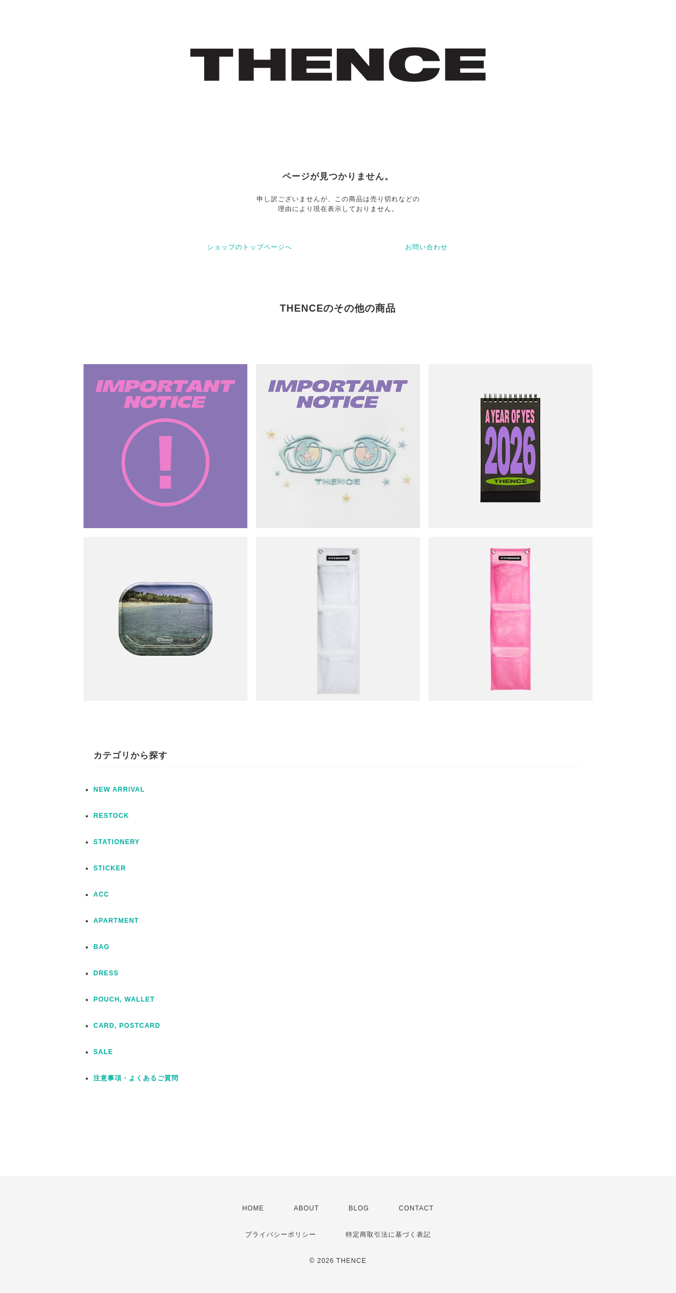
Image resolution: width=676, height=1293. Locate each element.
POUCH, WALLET (124, 999)
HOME (253, 1208)
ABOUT (306, 1208)
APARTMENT (116, 921)
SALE (103, 1052)
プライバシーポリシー (280, 1234)
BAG (101, 947)
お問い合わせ (426, 247)
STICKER (109, 868)
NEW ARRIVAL (119, 789)
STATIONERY (116, 842)
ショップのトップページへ (249, 247)
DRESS (105, 973)
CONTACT (416, 1208)
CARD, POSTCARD (127, 1025)
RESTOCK (111, 816)
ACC (101, 894)
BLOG (359, 1208)
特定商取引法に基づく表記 (388, 1234)
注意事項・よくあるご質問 (136, 1078)
